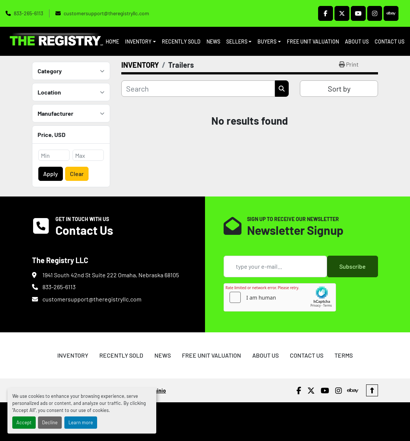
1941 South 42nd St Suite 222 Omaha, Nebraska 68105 (110, 274)
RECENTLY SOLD (181, 41)
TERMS (343, 355)
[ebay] (391, 13)
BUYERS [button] (266, 41)
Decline (50, 422)
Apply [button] (50, 173)
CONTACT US (389, 41)
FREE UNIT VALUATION (313, 41)
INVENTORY (138, 41)
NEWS (213, 41)
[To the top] (372, 390)
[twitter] (341, 13)
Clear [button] (77, 173)
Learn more (80, 422)
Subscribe (352, 266)
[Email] (275, 266)
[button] (140, 41)
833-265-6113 (28, 13)
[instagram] (374, 13)
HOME (112, 41)
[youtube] (358, 13)
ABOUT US (357, 41)
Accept (24, 422)
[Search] (198, 88)
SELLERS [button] (236, 41)
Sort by (339, 88)
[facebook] (325, 13)
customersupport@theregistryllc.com (106, 13)
